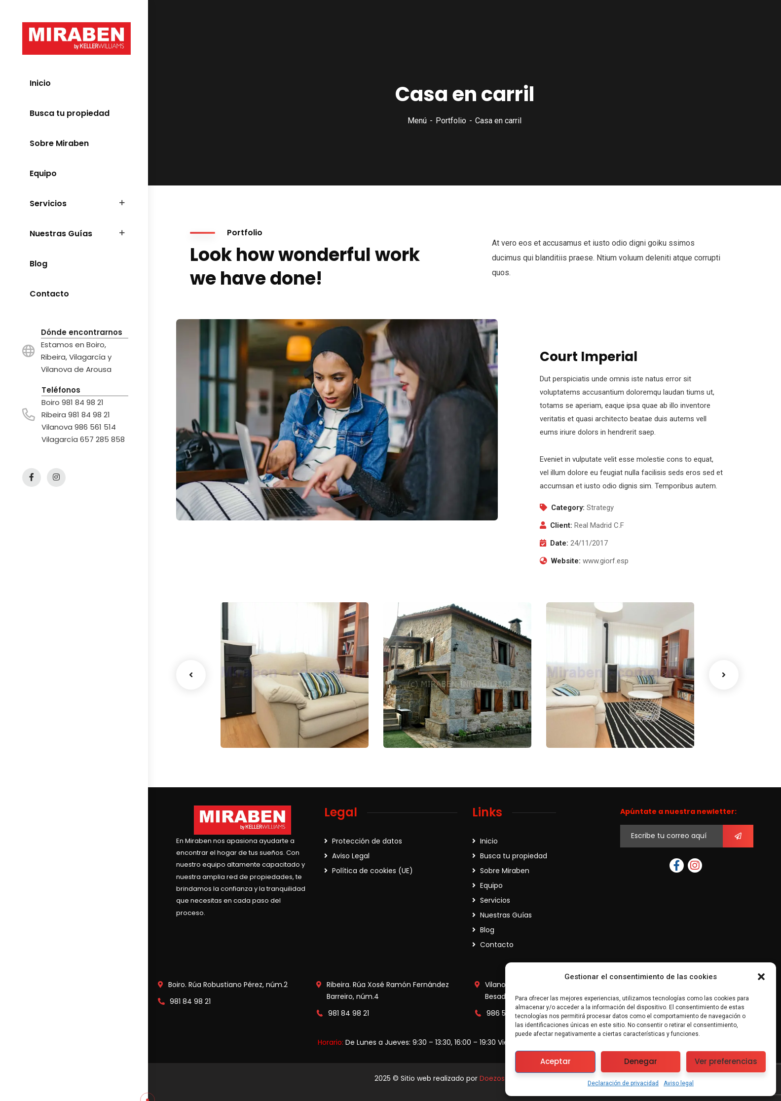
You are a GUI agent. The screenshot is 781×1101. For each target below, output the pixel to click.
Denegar (640, 1061)
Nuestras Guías (506, 915)
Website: (566, 560)
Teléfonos (60, 390)
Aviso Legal (351, 856)
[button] (761, 977)
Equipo (491, 885)
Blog (487, 930)
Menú (417, 120)
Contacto (497, 945)
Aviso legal (679, 1083)
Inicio (489, 841)
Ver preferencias (726, 1061)
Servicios (495, 900)
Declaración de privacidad (623, 1083)
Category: (568, 507)
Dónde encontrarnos (81, 332)
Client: (561, 525)
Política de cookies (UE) (372, 871)
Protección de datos (367, 841)
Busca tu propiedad (513, 856)
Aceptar (555, 1061)
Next (724, 675)
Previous (191, 675)
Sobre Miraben (504, 871)
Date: (559, 543)
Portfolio (451, 120)
